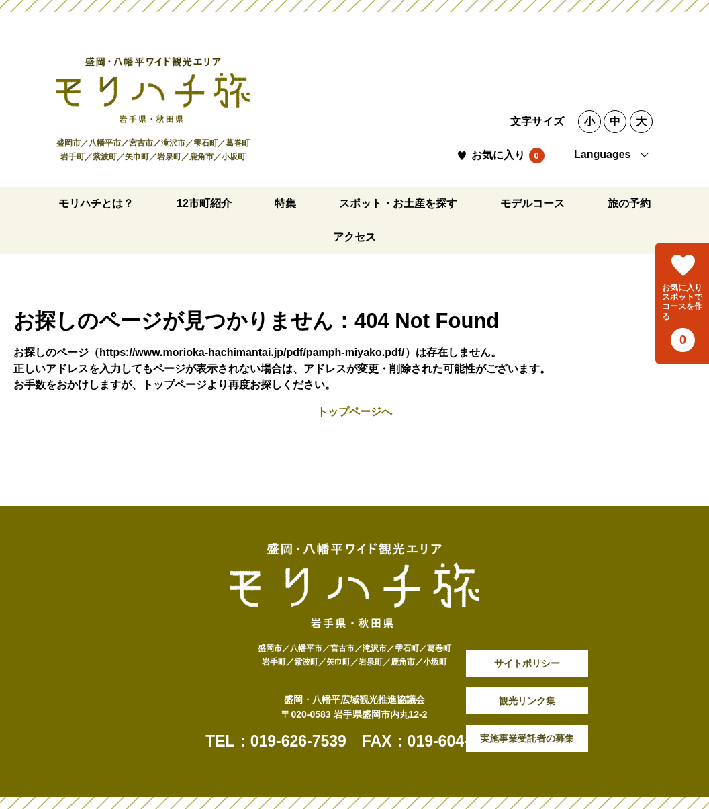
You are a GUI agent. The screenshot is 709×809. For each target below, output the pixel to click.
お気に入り (498, 155)
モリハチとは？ (96, 203)
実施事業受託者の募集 (527, 738)
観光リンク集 (527, 700)
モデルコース (532, 203)
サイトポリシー (527, 663)
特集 (285, 203)
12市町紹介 (204, 203)
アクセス (354, 237)
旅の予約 (629, 203)
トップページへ (354, 411)
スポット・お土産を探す (398, 203)
